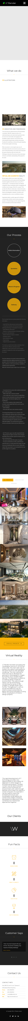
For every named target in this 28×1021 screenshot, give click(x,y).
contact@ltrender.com (12, 994)
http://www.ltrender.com (12, 996)
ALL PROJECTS (8, 479)
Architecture (19, 479)
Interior (14, 483)
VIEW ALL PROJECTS (12, 643)
